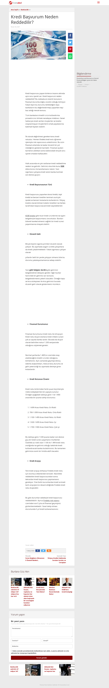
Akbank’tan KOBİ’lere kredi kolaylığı (67, 589)
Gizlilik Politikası (82, 86)
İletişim (80, 84)
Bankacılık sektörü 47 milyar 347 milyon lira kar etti (15, 591)
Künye (87, 84)
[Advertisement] (45, 76)
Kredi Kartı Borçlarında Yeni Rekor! (40, 589)
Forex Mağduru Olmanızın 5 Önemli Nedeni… (35, 558)
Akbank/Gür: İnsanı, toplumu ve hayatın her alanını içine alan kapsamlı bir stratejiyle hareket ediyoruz (29, 596)
